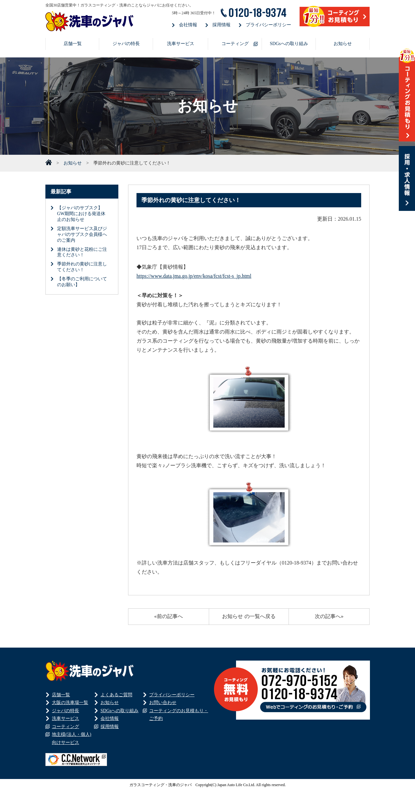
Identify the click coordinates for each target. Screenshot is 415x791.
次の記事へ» (329, 616)
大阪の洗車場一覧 (70, 702)
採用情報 (221, 24)
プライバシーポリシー (268, 24)
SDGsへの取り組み (289, 43)
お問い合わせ (162, 702)
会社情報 (188, 24)
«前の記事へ (168, 616)
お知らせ (343, 43)
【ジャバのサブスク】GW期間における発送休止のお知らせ (81, 213)
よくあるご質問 (116, 694)
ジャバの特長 (126, 43)
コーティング (235, 43)
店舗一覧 (73, 43)
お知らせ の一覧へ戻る (248, 616)
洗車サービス (180, 43)
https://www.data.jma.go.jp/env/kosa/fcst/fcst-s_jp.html (194, 276)
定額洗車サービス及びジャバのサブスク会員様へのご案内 (82, 234)
